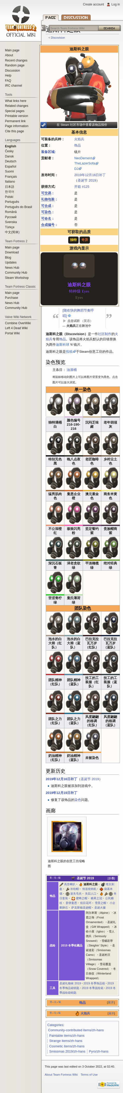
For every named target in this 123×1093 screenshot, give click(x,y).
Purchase (11, 298)
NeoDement (83, 158)
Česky (9, 151)
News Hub (12, 267)
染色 (77, 800)
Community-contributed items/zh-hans (76, 1030)
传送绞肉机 (89, 888)
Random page (14, 65)
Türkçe (9, 227)
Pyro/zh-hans (98, 1051)
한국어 (9, 191)
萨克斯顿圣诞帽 (81, 907)
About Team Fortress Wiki (61, 1074)
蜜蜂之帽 (81, 898)
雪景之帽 (100, 902)
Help (8, 75)
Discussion (76, 17)
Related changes (16, 106)
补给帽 (74, 888)
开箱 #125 (81, 187)
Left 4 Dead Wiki (16, 328)
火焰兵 (79, 139)
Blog (8, 257)
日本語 (9, 187)
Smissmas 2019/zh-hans (67, 1051)
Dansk (9, 156)
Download (12, 252)
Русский (11, 217)
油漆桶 (72, 370)
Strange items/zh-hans (65, 1041)
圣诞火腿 (100, 907)
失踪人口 (90, 893)
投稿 (69, 352)
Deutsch (10, 161)
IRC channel (13, 85)
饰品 (77, 145)
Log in (115, 4)
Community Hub (16, 272)
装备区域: (48, 152)
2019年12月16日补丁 (90, 175)
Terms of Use (89, 1074)
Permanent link (15, 121)
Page (50, 17)
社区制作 (104, 334)
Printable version (16, 116)
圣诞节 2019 (87, 180)
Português (12, 202)
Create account (93, 4)
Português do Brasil (18, 207)
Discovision (58, 37)
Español (10, 166)
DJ (76, 169)
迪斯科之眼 (90, 884)
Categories (55, 1025)
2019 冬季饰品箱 (94, 983)
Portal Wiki (12, 333)
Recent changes (16, 60)
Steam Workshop (17, 278)
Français (11, 176)
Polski (9, 197)
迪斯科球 (62, 345)
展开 (111, 1002)
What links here (15, 101)
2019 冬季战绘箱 (92, 988)
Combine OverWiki (18, 323)
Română (11, 212)
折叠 (111, 878)
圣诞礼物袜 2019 (70, 983)
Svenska (11, 222)
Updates (11, 262)
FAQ (8, 80)
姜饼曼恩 (71, 902)
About (9, 55)
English (10, 146)
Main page (12, 50)
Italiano (10, 181)
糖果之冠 (96, 898)
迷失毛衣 (76, 893)
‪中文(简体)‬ (12, 232)
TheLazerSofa (84, 163)
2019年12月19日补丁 (61, 793)
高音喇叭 (69, 884)
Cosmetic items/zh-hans (66, 1046)
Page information (16, 126)
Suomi (9, 171)
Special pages (14, 111)
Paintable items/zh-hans (66, 1035)
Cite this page (14, 131)
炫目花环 (85, 902)
